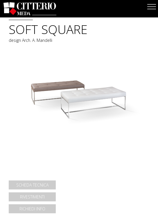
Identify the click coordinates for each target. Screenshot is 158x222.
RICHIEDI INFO (32, 209)
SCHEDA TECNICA (32, 185)
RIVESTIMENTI (32, 197)
